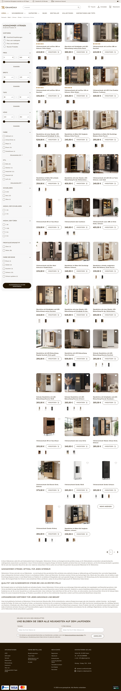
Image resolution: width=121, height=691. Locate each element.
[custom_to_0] (23, 77)
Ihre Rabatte (54, 667)
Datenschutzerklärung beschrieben (74, 635)
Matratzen (33, 13)
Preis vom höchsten (11, 43)
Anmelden (98, 636)
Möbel (3, 13)
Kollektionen (67, 13)
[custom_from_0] (7, 77)
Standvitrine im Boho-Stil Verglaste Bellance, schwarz (76, 529)
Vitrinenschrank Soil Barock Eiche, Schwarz (47, 485)
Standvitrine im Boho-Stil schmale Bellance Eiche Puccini (47, 179)
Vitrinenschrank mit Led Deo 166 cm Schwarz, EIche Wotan (48, 47)
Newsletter (54, 669)
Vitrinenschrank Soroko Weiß (74, 485)
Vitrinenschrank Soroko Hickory (46, 528)
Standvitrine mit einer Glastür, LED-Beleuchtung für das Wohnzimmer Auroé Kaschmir (76, 179)
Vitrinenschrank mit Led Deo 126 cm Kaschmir (48, 91)
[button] (17, 52)
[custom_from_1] (7, 97)
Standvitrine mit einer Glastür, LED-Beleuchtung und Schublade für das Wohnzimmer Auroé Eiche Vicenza (76, 310)
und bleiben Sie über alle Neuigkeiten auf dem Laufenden (53, 621)
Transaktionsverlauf (56, 664)
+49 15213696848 (82, 655)
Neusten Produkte (11, 47)
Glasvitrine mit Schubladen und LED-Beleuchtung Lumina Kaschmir (48, 310)
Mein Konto (55, 650)
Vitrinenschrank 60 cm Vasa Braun (47, 222)
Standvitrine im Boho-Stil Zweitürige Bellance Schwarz (76, 266)
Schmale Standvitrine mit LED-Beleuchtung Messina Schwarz (75, 398)
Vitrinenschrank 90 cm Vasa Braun (47, 441)
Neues (44, 13)
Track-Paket (31, 655)
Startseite (3, 17)
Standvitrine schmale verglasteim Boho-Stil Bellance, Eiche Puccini (104, 266)
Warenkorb (54, 655)
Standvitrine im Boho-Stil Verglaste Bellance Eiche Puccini (76, 135)
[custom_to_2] (23, 117)
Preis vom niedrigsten (12, 40)
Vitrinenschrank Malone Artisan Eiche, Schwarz (105, 442)
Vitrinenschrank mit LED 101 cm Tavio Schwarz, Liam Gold (105, 179)
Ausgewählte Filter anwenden (17, 285)
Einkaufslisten (55, 658)
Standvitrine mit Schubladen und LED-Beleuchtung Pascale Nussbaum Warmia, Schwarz (105, 398)
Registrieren (54, 653)
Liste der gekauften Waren (56, 661)
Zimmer (20, 17)
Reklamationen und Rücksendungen (33, 659)
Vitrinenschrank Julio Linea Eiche (75, 441)
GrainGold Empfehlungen (13, 37)
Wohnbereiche (17, 13)
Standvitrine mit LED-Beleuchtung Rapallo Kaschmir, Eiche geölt (47, 354)
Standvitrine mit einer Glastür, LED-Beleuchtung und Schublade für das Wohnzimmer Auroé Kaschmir (47, 135)
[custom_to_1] (23, 97)
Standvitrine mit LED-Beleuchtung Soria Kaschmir (76, 354)
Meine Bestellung (35, 650)
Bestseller (54, 13)
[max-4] (16, 121)
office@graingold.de (84, 658)
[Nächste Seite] (117, 552)
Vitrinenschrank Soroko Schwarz (103, 485)
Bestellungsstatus (33, 653)
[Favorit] (91, 6)
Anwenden (16, 66)
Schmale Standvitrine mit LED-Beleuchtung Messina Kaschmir (103, 354)
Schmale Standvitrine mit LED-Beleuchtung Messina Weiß (46, 398)
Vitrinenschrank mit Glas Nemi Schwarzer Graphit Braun (46, 266)
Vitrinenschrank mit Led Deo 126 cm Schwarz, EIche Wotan (76, 91)
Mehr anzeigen (106, 506)
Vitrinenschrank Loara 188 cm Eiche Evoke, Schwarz (104, 223)
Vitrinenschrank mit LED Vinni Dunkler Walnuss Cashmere (105, 91)
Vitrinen (14, 17)
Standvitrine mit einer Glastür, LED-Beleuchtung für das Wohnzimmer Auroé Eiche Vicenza (104, 310)
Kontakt (30, 662)
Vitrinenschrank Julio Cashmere (75, 222)
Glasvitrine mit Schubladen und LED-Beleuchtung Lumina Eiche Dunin (76, 47)
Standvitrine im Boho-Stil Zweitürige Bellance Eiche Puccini (105, 135)
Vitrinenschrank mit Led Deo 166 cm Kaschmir (105, 47)
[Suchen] (78, 7)
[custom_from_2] (7, 117)
